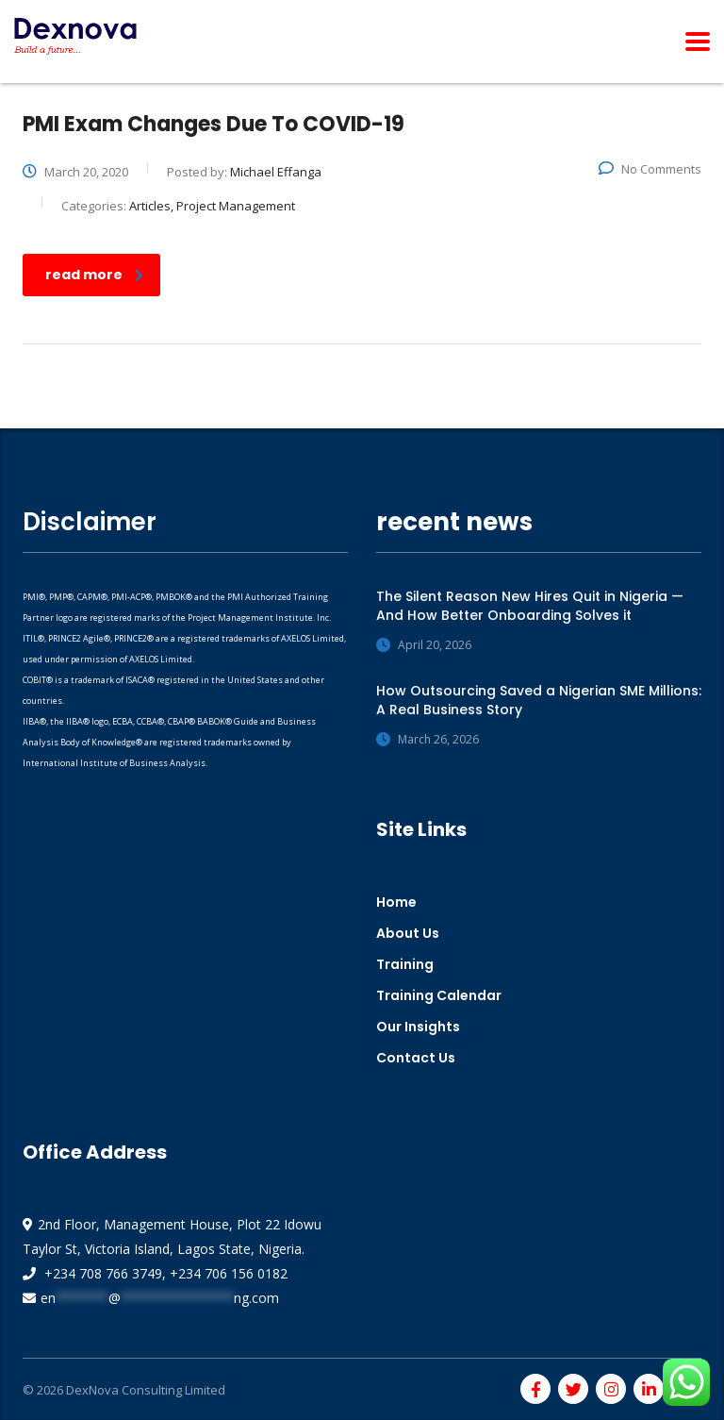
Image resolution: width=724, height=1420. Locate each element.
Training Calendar (439, 995)
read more (94, 274)
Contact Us (415, 1057)
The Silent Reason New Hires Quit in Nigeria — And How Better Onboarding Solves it (529, 606)
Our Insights (418, 1026)
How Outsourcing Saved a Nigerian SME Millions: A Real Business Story (538, 700)
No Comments (650, 168)
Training (405, 964)
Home (396, 902)
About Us (407, 933)
